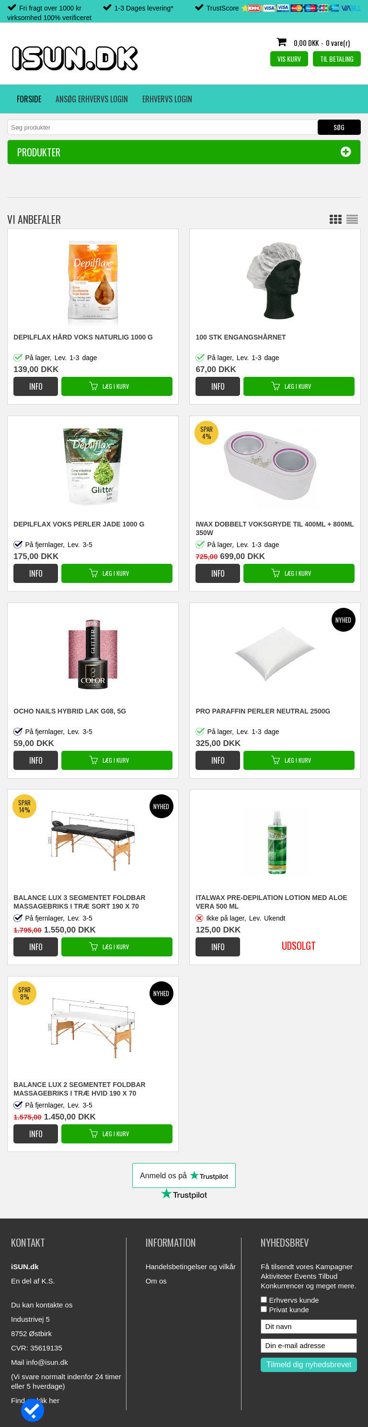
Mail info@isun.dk (39, 1362)
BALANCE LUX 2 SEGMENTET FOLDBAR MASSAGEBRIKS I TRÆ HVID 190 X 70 (79, 1089)
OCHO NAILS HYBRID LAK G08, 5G (69, 711)
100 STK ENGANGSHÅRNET (241, 337)
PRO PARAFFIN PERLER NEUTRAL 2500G (263, 711)
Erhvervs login (167, 99)
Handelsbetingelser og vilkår (191, 1266)
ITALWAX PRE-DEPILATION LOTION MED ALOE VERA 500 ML (271, 902)
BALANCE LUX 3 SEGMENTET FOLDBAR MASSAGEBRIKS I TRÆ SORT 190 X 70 (79, 902)
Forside (29, 99)
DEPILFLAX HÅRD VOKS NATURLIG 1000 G (83, 337)
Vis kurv (289, 59)
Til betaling (337, 59)
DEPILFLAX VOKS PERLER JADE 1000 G (78, 524)
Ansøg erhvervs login (92, 99)
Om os (156, 1281)
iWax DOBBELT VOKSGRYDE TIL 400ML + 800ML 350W (275, 528)
